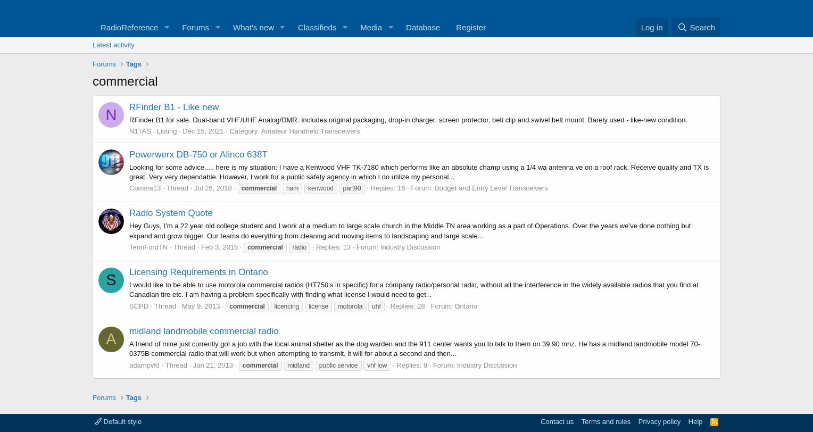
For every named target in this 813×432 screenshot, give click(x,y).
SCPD (138, 306)
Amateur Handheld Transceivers (310, 131)
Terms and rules (606, 422)
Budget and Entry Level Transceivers (491, 188)
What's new (253, 27)
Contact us (557, 422)
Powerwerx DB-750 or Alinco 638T (198, 154)
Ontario (465, 306)
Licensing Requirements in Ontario (198, 272)
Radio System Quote (171, 213)
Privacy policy (659, 422)
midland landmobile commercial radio (204, 331)
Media (371, 27)
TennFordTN (148, 247)
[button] (166, 27)
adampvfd (144, 365)
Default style (118, 422)
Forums (195, 27)
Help (695, 422)
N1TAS (140, 131)
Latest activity (114, 45)
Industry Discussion (410, 247)
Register (471, 27)
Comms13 (145, 188)
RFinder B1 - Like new (174, 107)
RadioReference (129, 27)
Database (423, 27)
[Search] (696, 27)
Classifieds (317, 27)
